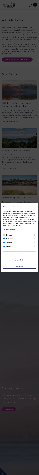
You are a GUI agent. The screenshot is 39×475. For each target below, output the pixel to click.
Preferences (9, 239)
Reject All (19, 266)
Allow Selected (19, 260)
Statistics (8, 243)
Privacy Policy (9, 230)
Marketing (8, 246)
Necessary (8, 235)
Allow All (19, 254)
